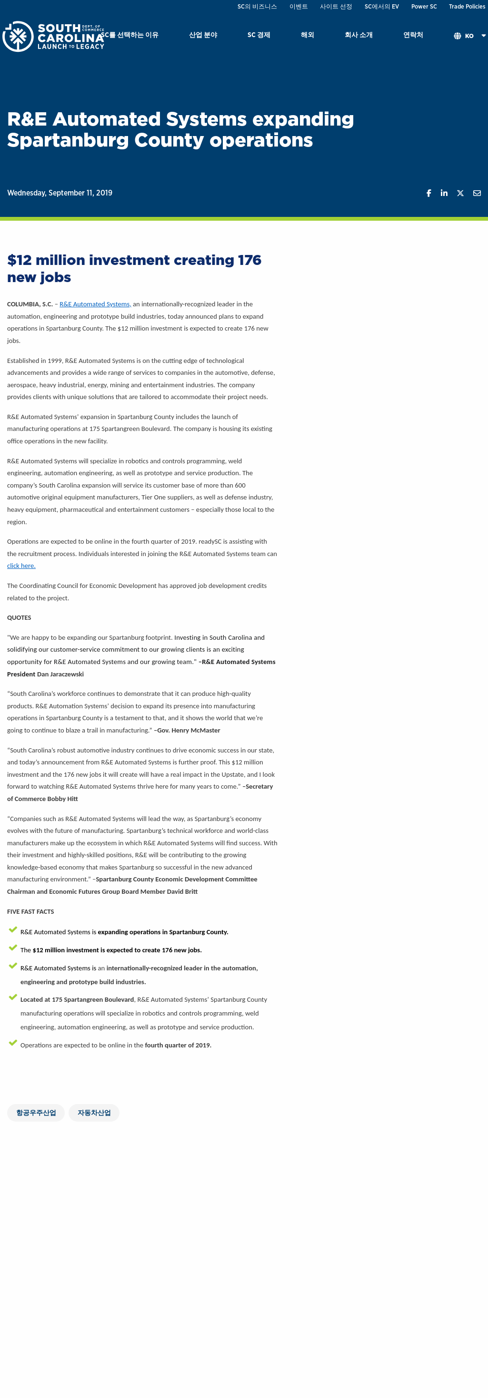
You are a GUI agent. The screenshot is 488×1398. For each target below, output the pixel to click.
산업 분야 (203, 34)
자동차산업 (94, 1112)
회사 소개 (359, 34)
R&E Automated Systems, (95, 304)
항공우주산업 (36, 1112)
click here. (21, 565)
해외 (307, 34)
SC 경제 (259, 34)
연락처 (413, 34)
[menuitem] (130, 36)
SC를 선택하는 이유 (130, 34)
